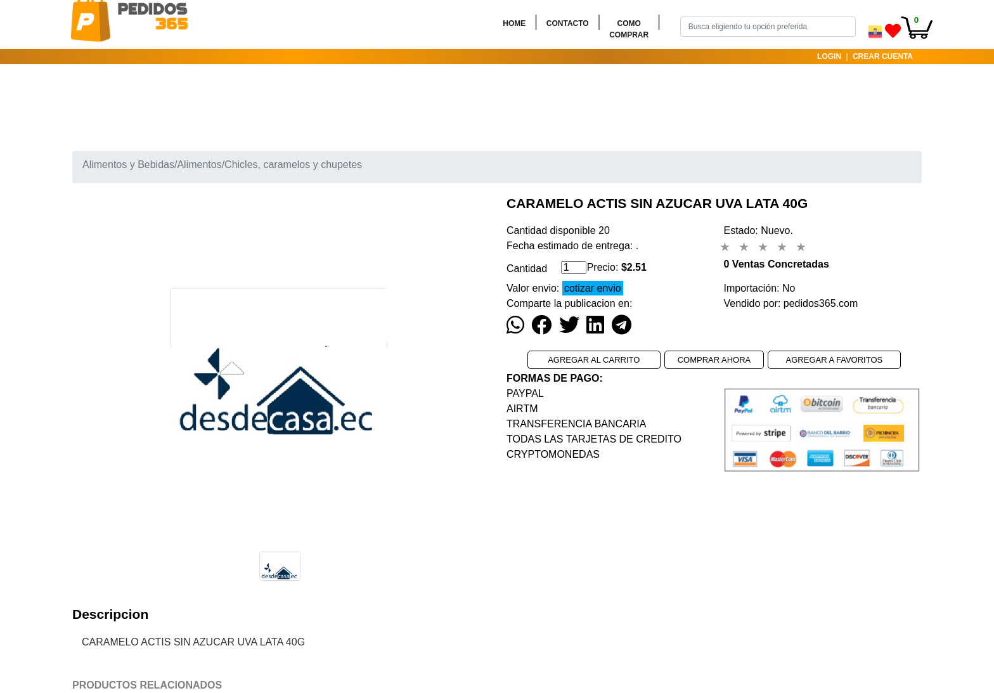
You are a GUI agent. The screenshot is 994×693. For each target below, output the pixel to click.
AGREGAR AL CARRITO (594, 360)
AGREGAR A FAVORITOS (834, 360)
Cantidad (527, 268)
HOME (517, 22)
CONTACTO (570, 22)
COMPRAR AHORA (714, 360)
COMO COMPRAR (631, 29)
